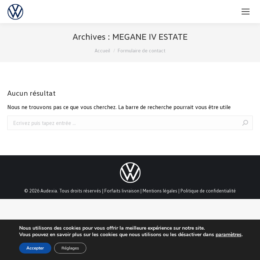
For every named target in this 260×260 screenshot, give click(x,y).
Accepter (35, 248)
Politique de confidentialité (208, 191)
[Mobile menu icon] (245, 11)
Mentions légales (160, 191)
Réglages (70, 248)
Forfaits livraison (121, 191)
